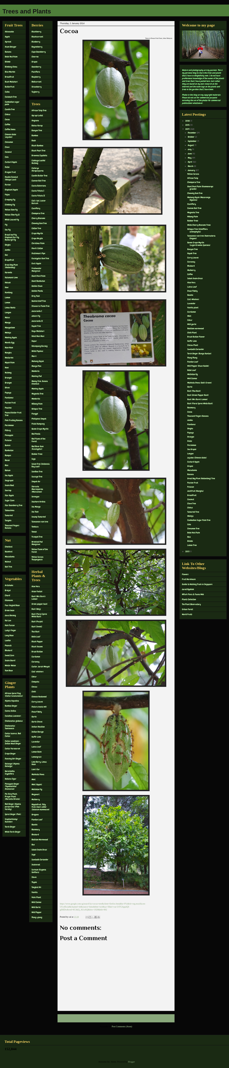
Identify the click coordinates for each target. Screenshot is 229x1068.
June (190, 153)
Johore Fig (36, 316)
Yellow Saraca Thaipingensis (37, 558)
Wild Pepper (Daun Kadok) (198, 366)
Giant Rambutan (38, 281)
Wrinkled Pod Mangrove (37, 543)
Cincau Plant (192, 345)
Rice (6, 465)
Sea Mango (36, 506)
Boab (34, 140)
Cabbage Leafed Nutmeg (38, 161)
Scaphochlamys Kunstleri (11, 820)
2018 (187, 120)
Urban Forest (187, 609)
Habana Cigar (10, 778)
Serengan (35, 496)
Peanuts (8, 645)
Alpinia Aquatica (12, 700)
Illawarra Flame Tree (40, 306)
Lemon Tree (192, 545)
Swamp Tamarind (39, 516)
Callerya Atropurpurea (38, 169)
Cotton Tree (36, 228)
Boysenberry (37, 46)
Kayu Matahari (38, 331)
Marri (34, 356)
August (191, 145)
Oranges (8, 377)
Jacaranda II (37, 321)
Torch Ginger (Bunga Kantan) (199, 353)
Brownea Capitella (39, 155)
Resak (7, 460)
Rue (33, 844)
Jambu (7, 249)
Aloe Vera (36, 586)
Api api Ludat (37, 115)
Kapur (34, 341)
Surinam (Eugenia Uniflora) (39, 871)
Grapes (34, 61)
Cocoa (7, 119)
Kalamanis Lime (11, 277)
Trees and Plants (26, 11)
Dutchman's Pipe (38, 253)
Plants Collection (189, 599)
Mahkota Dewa (38, 774)
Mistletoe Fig (37, 789)
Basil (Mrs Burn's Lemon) (38, 597)
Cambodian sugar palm (12, 103)
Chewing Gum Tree (39, 223)
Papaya (8, 392)
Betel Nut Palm (11, 56)
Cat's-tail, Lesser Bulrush (39, 202)
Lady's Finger (10, 630)
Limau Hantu (10, 307)
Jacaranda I (37, 311)
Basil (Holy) (36, 609)
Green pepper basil (39, 604)
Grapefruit (9, 260)
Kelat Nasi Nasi (38, 336)
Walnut (8, 561)
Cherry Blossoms (38, 218)
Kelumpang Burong (39, 346)
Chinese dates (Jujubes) (10, 135)
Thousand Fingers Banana (12, 526)
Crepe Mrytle (37, 238)
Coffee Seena (10, 129)
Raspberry (36, 76)
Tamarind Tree (193, 511)
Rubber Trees (37, 454)
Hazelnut (8, 551)
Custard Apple (11, 162)
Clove (7, 147)
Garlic (34, 716)
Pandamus (9, 397)
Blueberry (36, 41)
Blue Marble (10, 71)
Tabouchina (9, 510)
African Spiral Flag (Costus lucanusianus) (14, 694)
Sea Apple (9, 475)
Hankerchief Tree (39, 301)
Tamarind (9, 515)
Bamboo (35, 135)
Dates (7, 167)
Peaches (8, 407)
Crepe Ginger (10, 753)
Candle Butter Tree (39, 175)
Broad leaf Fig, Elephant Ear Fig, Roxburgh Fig (12, 237)
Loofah (8, 640)
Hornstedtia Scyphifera (10, 772)
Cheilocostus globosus (14, 721)
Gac (6, 254)
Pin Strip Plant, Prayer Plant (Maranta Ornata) (12, 796)
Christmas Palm (38, 243)
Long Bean (9, 635)
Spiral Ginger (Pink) (13, 814)
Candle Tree (10, 109)
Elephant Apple (11, 189)
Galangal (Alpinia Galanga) (12, 765)
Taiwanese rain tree (40, 521)
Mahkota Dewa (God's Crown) (199, 382)
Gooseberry (36, 66)
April (190, 161)
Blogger (131, 1062)
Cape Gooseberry (39, 51)
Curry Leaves (37, 701)
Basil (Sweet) (37, 626)
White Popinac (37, 351)
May (190, 157)
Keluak (8, 282)
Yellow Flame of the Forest (40, 550)
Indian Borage (38, 731)
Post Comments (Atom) (122, 1026)
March (191, 166)
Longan (8, 312)
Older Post (166, 1018)
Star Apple (9, 495)
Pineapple (9, 435)
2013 (187, 551)
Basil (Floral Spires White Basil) (39, 615)
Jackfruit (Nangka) (195, 491)
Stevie (34, 877)
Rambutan (9, 450)
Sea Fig (8, 229)
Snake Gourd (10, 660)
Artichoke (9, 585)
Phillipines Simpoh (39, 418)
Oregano (35, 814)
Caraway (35, 661)
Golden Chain (37, 286)
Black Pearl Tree (38, 150)
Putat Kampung (38, 423)
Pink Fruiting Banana (14, 420)
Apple (7, 36)
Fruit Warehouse (189, 579)
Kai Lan (8, 620)
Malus (7, 317)
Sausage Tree (37, 476)
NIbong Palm (37, 403)
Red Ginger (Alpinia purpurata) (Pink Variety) (13, 807)
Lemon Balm (37, 751)
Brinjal (8, 590)
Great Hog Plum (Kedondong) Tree (201, 478)
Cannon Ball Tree (39, 180)
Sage (33, 854)
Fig (6, 224)
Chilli (34, 691)
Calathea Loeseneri (13, 715)
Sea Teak (35, 511)
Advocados (9, 31)
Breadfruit (9, 76)
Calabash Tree (11, 96)
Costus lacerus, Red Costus (13, 734)
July (190, 149)
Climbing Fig (10, 204)
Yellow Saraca (193, 174)
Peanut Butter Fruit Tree (13, 414)
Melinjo (8, 332)
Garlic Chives (37, 721)
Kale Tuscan (10, 625)
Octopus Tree (37, 408)
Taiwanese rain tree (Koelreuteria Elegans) (201, 237)
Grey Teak (36, 296)
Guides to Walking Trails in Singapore (197, 584)
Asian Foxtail (37, 591)
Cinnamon (9, 142)
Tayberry (35, 91)
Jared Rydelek (188, 589)
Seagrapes (9, 480)
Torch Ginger (10, 826)
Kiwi (6, 287)
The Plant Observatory (191, 604)
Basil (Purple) (37, 621)
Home (116, 1018)
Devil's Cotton (37, 248)
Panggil (35, 413)
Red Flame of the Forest (38, 440)
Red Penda (36, 433)
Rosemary (36, 829)
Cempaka (35, 681)
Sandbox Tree (37, 471)
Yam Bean (9, 670)
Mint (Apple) (37, 784)
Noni (7, 367)
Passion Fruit (10, 402)
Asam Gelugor (10, 46)
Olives (7, 387)
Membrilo (35, 371)
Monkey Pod (37, 376)
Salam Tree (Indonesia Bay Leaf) (41, 465)
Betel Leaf (191, 370)
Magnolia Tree (37, 393)
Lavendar (36, 741)
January (191, 170)
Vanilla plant (192, 307)
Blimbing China (11, 66)
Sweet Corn (9, 655)
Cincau (34, 686)
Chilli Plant (192, 332)
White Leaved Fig (12, 219)
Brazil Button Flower (196, 336)
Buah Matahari (11, 81)
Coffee (7, 124)
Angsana (35, 120)
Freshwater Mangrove (36, 269)
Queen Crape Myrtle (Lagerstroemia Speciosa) (198, 243)
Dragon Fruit (10, 172)
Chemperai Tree (38, 213)
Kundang (8, 292)
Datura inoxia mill (39, 706)
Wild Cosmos (36, 902)
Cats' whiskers (38, 671)
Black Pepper (37, 641)
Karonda (8, 272)
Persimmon (9, 425)
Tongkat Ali (36, 887)
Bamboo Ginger (11, 705)
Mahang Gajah (38, 361)
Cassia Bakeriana (39, 185)
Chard (7, 595)
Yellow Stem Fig (11, 209)
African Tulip (192, 178)
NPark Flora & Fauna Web (193, 594)
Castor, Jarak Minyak (41, 666)
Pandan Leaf (37, 819)
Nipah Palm (10, 362)
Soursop (8, 490)
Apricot (8, 41)
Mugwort (35, 794)
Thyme (34, 882)
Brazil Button (37, 651)
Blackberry (36, 31)
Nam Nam (9, 347)
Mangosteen (10, 327)
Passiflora (36, 71)
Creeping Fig (10, 199)
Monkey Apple (11, 337)
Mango (8, 322)
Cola (7, 157)
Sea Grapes (191, 449)
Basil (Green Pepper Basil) (198, 395)
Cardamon (36, 656)
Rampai (8, 455)
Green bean (9, 610)
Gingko (8, 244)
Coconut (8, 152)
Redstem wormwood (195, 328)
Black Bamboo (37, 145)
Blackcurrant (37, 36)
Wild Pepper (37, 912)
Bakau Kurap (37, 125)
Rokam (7, 470)
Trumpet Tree (37, 536)
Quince (7, 445)
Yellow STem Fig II (12, 214)
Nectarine (9, 357)
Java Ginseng (10, 615)
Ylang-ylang (37, 917)
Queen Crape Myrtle (40, 428)
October (191, 136)
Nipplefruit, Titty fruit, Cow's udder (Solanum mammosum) (40, 807)
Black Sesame (37, 646)
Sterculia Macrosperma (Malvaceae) (37, 489)
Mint (33, 779)
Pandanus (191, 424)
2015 (187, 125)
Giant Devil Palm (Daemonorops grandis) (200, 187)
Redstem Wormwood (40, 839)
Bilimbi (7, 61)
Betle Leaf (36, 636)
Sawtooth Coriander (40, 859)
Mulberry (36, 799)
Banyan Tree (37, 130)
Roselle (34, 824)
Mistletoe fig (192, 374)
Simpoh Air (36, 481)
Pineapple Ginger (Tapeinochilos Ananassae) (12, 786)
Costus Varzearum (12, 748)
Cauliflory (36, 208)
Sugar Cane (9, 500)
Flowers (185, 574)
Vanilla (35, 892)
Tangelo (8, 520)
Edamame (9, 600)
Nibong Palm (192, 216)
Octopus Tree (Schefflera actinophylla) (197, 230)
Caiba (7, 91)
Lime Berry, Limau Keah (39, 763)
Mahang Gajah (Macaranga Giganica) (198, 198)
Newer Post (66, 1018)
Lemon (7, 297)
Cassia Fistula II (38, 195)
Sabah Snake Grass (39, 849)
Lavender (191, 303)
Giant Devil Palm (38, 276)
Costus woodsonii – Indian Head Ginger (13, 742)
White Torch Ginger (12, 831)
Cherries (35, 56)
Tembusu (35, 526)
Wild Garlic (36, 907)
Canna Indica (10, 710)
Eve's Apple (36, 263)
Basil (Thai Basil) (194, 391)
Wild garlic (191, 324)
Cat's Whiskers (193, 299)
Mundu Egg (9, 342)
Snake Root (9, 485)
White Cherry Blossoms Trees (199, 225)
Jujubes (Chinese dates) (197, 457)
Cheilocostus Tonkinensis (10, 727)
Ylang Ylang (192, 357)
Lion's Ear (36, 769)
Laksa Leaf (36, 746)
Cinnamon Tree (193, 528)
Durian (8, 184)
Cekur (34, 676)
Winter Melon (10, 665)
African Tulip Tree (39, 110)
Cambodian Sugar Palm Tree (198, 520)
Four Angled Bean (12, 605)
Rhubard (8, 650)
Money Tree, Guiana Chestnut (40, 382)
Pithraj (8, 430)
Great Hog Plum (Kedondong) (11, 266)
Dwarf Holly (37, 711)
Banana (8, 51)
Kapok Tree (36, 326)
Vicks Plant (36, 897)
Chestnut (8, 546)
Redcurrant (36, 81)
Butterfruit (9, 86)
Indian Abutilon (38, 726)
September (192, 141)
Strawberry (37, 86)
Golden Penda (37, 291)
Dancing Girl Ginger (13, 758)
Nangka (8, 352)
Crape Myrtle (37, 233)
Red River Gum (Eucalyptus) (38, 447)
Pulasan (8, 440)
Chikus (7, 114)
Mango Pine (36, 366)
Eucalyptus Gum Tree (40, 258)
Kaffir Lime (36, 736)
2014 (187, 129)
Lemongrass (37, 756)
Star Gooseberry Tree (13, 505)
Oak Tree (8, 566)
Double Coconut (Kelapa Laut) (11, 178)
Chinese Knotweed (39, 696)
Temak (34, 531)
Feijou (7, 194)
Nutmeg (8, 372)
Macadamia (10, 556)
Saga (34, 458)
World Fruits (187, 614)
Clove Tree (191, 503)
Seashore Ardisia (38, 501)
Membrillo (36, 398)
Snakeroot (36, 864)
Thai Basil (35, 631)
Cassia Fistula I (38, 190)
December (192, 132)
